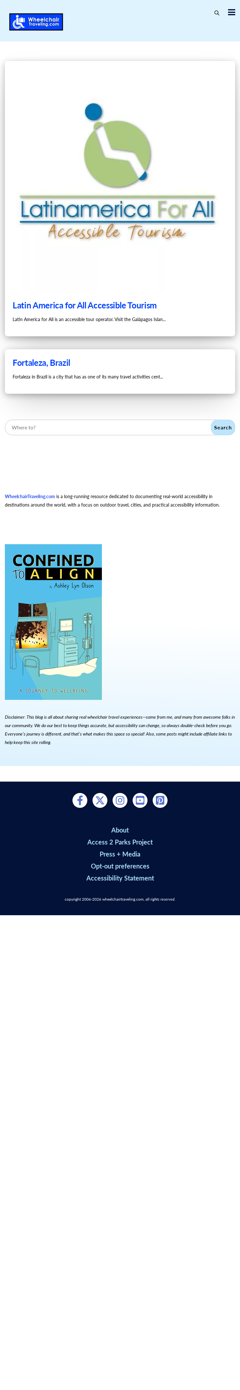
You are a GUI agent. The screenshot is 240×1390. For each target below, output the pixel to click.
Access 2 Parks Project (120, 842)
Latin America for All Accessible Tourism (85, 305)
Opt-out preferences (120, 866)
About (120, 830)
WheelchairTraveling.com (30, 496)
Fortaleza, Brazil (41, 362)
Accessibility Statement (120, 878)
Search (223, 427)
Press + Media (120, 854)
